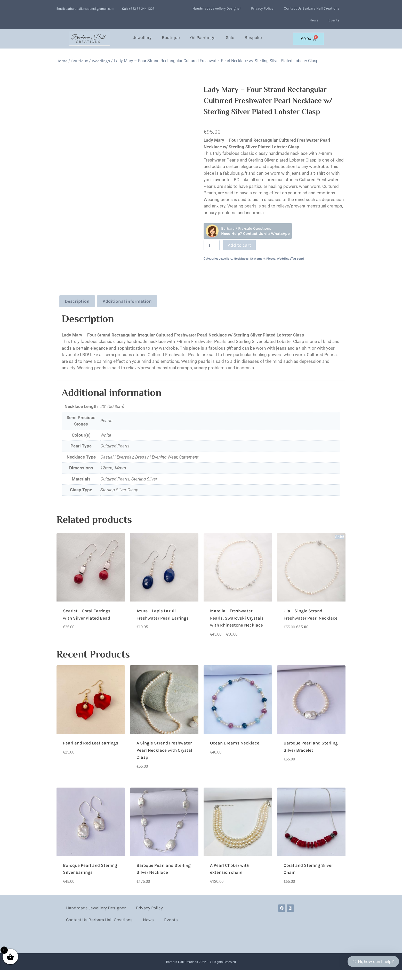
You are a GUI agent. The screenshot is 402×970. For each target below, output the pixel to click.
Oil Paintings (202, 37)
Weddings (101, 61)
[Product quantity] (212, 245)
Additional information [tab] (120, 300)
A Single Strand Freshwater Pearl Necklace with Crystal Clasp (164, 749)
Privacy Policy (262, 8)
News (313, 20)
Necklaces (241, 258)
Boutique (171, 37)
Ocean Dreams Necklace (234, 741)
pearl (300, 258)
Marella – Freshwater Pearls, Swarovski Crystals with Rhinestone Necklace (237, 617)
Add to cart (239, 245)
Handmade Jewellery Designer (216, 8)
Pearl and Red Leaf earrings (90, 741)
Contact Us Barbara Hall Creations (311, 8)
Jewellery (142, 37)
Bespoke (253, 37)
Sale (230, 37)
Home (62, 61)
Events (333, 20)
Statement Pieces (262, 258)
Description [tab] (75, 300)
